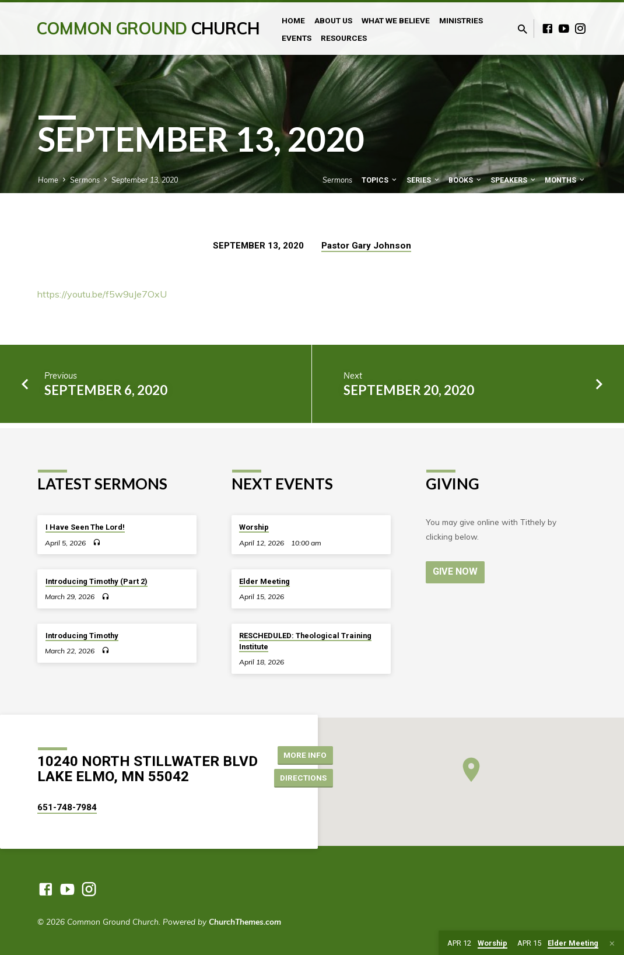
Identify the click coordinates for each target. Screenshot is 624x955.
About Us (333, 20)
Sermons (85, 179)
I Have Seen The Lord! (85, 527)
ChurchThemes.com (245, 921)
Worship (254, 527)
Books (465, 180)
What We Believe (396, 20)
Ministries (461, 20)
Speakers (513, 180)
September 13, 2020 (144, 179)
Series (423, 180)
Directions (305, 777)
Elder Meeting (264, 581)
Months (565, 180)
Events (296, 38)
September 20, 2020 (408, 390)
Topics (380, 180)
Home (293, 20)
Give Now (455, 571)
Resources (344, 38)
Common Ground (148, 28)
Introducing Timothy (81, 635)
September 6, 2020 (105, 390)
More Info (306, 754)
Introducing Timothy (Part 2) (96, 581)
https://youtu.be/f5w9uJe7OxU (102, 294)
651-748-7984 (67, 807)
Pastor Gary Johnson (366, 245)
